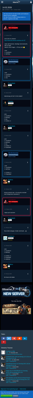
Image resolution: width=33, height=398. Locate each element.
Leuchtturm (7, 9)
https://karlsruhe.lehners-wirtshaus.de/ (14, 40)
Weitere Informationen (6, 395)
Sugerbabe (8, 359)
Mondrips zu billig (10, 351)
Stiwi (7, 352)
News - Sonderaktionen (11, 361)
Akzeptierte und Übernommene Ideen (14, 354)
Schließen (15, 395)
